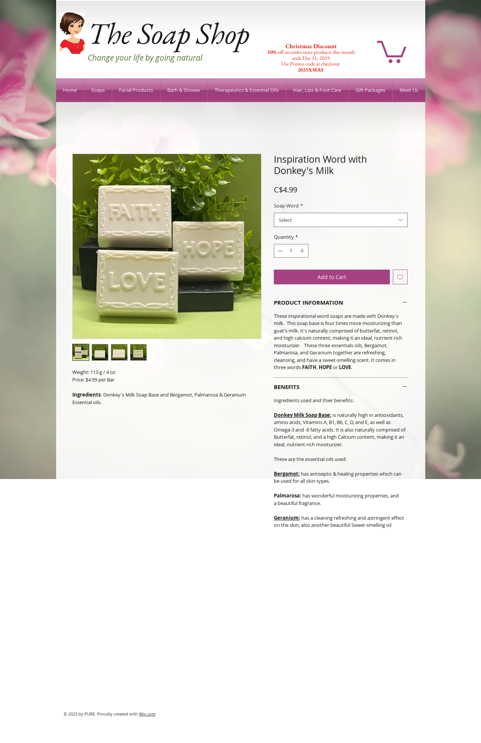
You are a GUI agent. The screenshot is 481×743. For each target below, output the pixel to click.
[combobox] (341, 220)
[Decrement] (279, 250)
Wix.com (147, 714)
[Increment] (302, 250)
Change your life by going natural (145, 57)
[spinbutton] (291, 250)
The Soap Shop (168, 33)
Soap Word (288, 205)
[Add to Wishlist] (400, 277)
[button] (391, 50)
